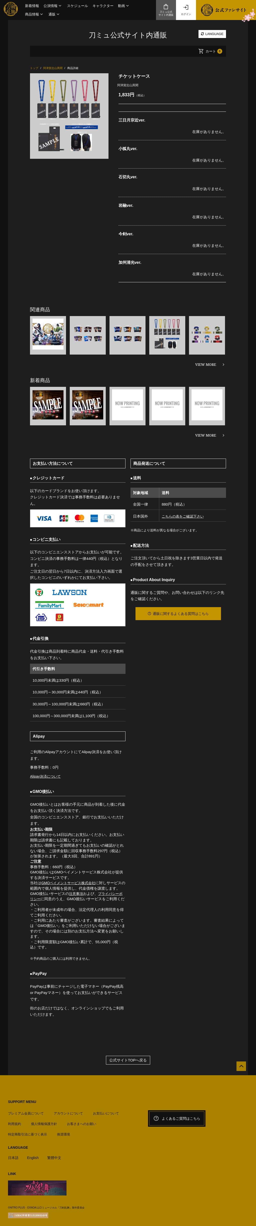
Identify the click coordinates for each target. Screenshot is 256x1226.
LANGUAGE (212, 34)
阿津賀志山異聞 (127, 85)
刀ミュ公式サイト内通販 (166, 10)
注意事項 (76, 893)
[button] (53, 6)
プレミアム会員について (26, 1111)
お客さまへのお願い (81, 1122)
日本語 (13, 1155)
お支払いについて (106, 1111)
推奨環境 (63, 1132)
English (34, 1155)
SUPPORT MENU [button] (22, 1102)
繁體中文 (56, 1155)
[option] (69, 116)
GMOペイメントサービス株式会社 (70, 883)
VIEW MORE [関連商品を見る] (205, 364)
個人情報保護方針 (44, 1122)
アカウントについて (68, 1111)
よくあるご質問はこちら (176, 1118)
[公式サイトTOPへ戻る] (239, 1068)
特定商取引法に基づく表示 (27, 1132)
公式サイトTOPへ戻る (128, 1060)
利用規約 (14, 1122)
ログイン (186, 10)
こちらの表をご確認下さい (183, 516)
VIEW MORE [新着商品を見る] (205, 435)
